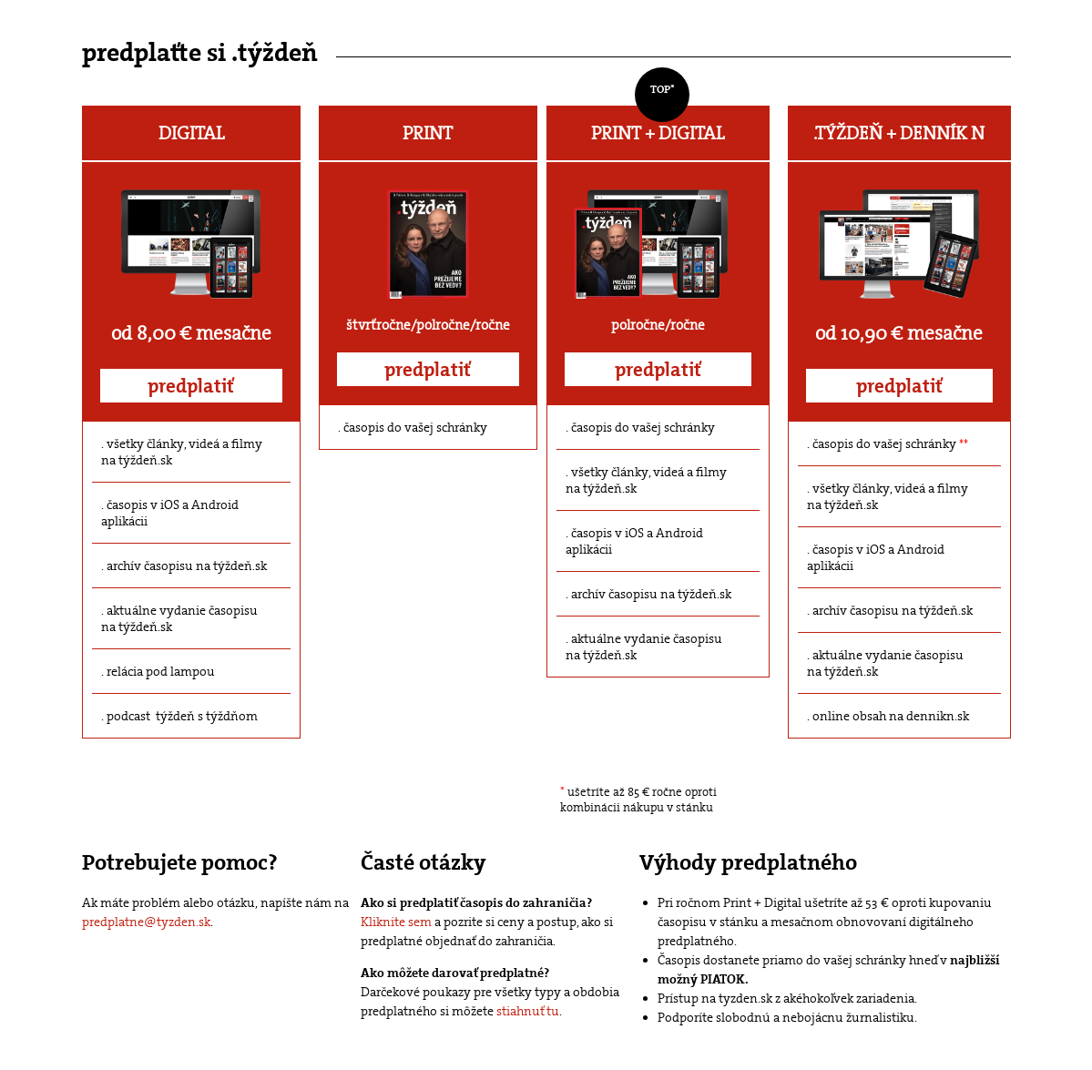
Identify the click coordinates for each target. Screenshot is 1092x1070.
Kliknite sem (396, 921)
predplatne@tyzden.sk (146, 921)
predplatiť (191, 386)
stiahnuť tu (527, 1011)
